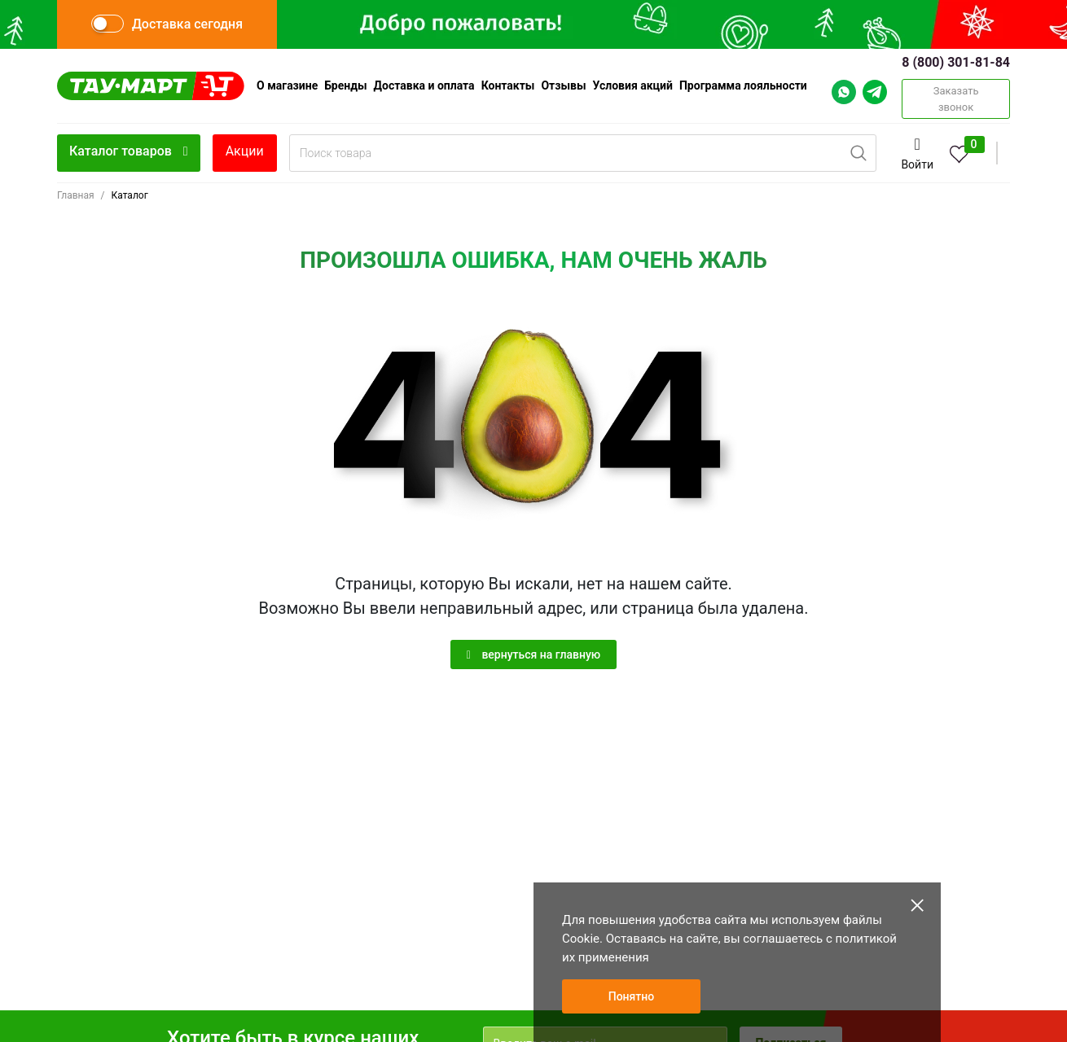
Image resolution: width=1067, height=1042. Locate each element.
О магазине (287, 85)
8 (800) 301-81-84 (956, 62)
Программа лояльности (743, 85)
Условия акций (633, 85)
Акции (245, 151)
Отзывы (563, 85)
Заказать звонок (956, 99)
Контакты (508, 85)
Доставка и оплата (424, 85)
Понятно (631, 996)
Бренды (345, 85)
